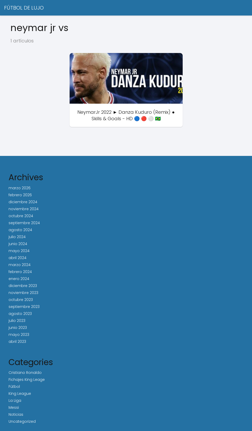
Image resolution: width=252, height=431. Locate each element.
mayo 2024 (19, 250)
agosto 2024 (20, 229)
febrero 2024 (20, 271)
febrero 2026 (20, 195)
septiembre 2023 (24, 306)
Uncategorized (22, 421)
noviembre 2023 (23, 292)
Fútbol (14, 386)
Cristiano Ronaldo (25, 372)
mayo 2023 (19, 334)
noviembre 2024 (24, 208)
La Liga (15, 400)
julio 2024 (17, 236)
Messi (14, 407)
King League (20, 393)
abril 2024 (17, 257)
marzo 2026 (20, 188)
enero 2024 (19, 278)
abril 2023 (17, 341)
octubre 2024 (21, 215)
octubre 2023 (21, 299)
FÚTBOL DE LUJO (24, 7)
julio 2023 (17, 320)
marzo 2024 (20, 264)
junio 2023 (18, 327)
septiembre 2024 (24, 222)
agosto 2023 (20, 313)
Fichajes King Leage (27, 379)
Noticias (16, 414)
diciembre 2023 (23, 285)
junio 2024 (18, 243)
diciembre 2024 (23, 202)
